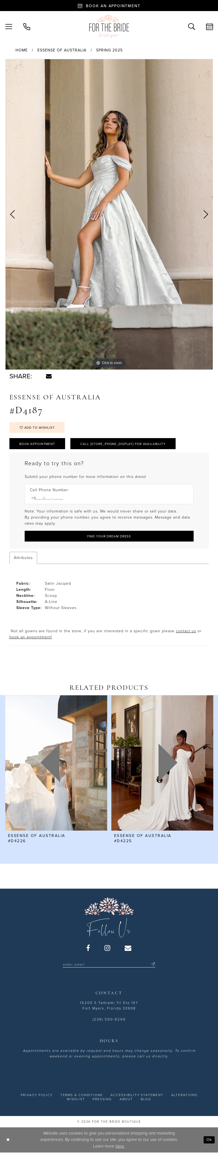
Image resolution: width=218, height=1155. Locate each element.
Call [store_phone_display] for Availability (127, 445)
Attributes (23, 559)
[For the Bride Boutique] (109, 26)
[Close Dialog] (8, 1142)
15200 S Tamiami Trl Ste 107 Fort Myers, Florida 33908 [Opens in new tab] (109, 1008)
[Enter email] (109, 967)
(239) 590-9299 (109, 1021)
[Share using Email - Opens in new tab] (49, 376)
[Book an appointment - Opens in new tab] (109, 5)
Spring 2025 (109, 50)
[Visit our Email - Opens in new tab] (128, 949)
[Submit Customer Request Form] (109, 538)
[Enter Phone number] (106, 499)
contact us (186, 633)
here (120, 1148)
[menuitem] (27, 26)
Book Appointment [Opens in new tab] (38, 445)
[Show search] (192, 26)
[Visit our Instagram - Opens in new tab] (107, 949)
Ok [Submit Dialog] (209, 1142)
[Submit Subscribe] (155, 967)
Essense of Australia (61, 50)
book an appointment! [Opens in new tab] (30, 639)
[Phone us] (27, 26)
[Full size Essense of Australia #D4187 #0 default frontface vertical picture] (109, 214)
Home (22, 50)
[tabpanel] (109, 214)
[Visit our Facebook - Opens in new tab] (88, 949)
